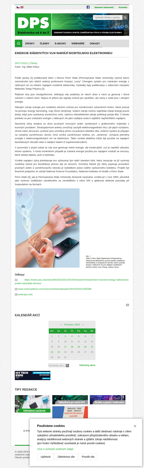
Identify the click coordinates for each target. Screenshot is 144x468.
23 (58, 352)
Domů (18, 43)
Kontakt (123, 7)
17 (65, 346)
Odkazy (95, 43)
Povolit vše (88, 456)
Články (44, 43)
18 (72, 346)
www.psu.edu (25, 294)
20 (85, 346)
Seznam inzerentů (104, 7)
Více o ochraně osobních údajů (55, 449)
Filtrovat (67, 365)
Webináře (77, 43)
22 (52, 352)
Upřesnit (45, 456)
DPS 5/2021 (21, 63)
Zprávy (29, 43)
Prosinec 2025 (72, 324)
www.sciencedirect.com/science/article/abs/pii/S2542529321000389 (54, 289)
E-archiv (60, 43)
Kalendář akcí (27, 315)
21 (92, 346)
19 (78, 346)
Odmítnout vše (66, 456)
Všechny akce (87, 365)
